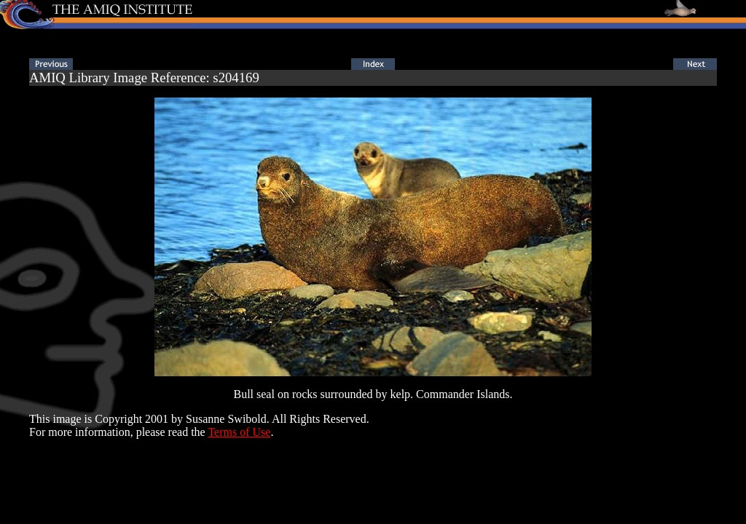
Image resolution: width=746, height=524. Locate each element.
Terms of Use (239, 432)
